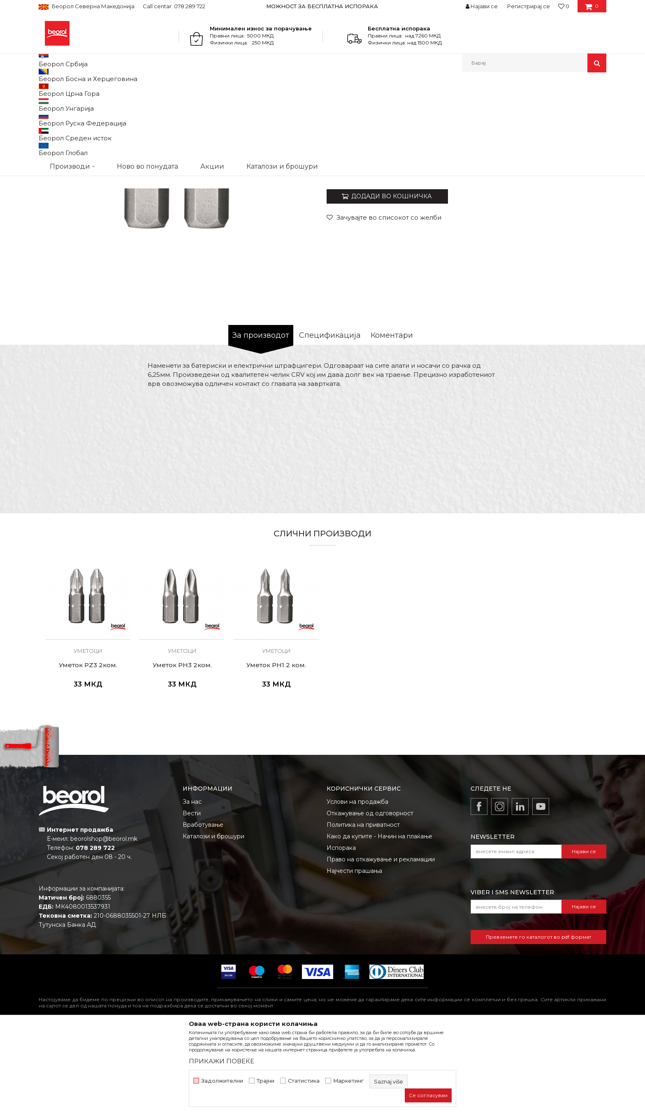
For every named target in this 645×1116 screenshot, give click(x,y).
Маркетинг (348, 1081)
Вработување (203, 909)
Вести (192, 898)
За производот (260, 420)
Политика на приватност (363, 909)
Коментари (392, 420)
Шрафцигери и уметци (178, 90)
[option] (323, 6)
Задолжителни (222, 1081)
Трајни (265, 1081)
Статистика (304, 1081)
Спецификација (330, 420)
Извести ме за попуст (574, 251)
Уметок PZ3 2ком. (88, 750)
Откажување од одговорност (370, 898)
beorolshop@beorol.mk (103, 923)
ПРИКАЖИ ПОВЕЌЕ (221, 1061)
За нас (192, 886)
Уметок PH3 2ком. (182, 750)
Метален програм (119, 90)
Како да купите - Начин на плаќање (379, 921)
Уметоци (225, 90)
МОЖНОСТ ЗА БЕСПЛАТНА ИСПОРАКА (322, 6)
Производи (75, 90)
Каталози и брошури (213, 921)
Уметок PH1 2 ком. (276, 750)
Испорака (341, 932)
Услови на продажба (357, 886)
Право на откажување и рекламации (381, 944)
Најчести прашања (354, 955)
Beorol (46, 90)
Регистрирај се (528, 6)
